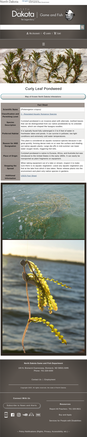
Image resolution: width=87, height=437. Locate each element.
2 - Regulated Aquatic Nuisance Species (39, 114)
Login (48, 33)
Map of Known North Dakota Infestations (43, 97)
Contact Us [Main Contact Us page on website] (36, 380)
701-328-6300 (47, 371)
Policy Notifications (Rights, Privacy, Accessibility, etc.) (43, 431)
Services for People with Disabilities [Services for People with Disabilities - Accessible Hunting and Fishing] (65, 421)
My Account (34, 33)
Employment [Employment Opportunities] (49, 380)
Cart (59, 33)
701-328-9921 (75, 409)
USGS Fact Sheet (29, 176)
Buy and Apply (65, 415)
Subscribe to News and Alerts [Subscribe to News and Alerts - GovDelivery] (22, 405)
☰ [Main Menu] (43, 44)
